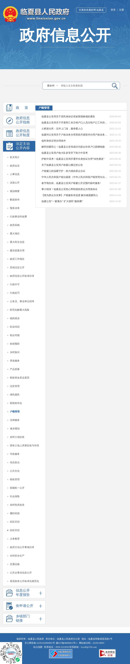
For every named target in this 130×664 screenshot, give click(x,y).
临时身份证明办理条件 (54, 140)
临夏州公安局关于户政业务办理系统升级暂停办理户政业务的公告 (75, 134)
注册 (121, 9)
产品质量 (15, 369)
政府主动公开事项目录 (22, 547)
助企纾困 (15, 335)
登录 (113, 9)
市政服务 (15, 454)
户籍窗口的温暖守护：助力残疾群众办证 (63, 171)
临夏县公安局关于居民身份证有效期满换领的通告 (68, 116)
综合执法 (15, 462)
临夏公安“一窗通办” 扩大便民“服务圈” (62, 201)
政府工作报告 (17, 259)
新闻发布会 (16, 403)
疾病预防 (15, 343)
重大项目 (15, 233)
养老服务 (15, 360)
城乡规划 (15, 428)
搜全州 (50, 85)
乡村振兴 (15, 352)
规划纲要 (15, 191)
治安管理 (15, 386)
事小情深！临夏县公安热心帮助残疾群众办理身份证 (69, 189)
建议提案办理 (17, 250)
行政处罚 (15, 293)
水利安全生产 (17, 555)
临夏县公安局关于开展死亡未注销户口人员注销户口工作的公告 (75, 122)
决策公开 (15, 182)
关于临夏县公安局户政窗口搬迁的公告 (62, 165)
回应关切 (15, 521)
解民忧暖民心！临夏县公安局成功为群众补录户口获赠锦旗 (73, 146)
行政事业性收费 (18, 216)
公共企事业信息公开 (21, 572)
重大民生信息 (17, 242)
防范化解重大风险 (19, 310)
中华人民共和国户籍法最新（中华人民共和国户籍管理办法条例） (75, 177)
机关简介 (15, 157)
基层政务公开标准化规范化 (24, 581)
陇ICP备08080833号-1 (66, 643)
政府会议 (15, 165)
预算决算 (15, 208)
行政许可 (15, 284)
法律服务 (15, 420)
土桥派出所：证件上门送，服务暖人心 (62, 128)
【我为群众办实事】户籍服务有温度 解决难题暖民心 (70, 195)
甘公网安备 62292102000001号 (40, 643)
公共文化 (15, 471)
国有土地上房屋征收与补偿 (24, 445)
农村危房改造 (17, 505)
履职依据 (15, 513)
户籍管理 (15, 411)
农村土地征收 (17, 437)
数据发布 (15, 199)
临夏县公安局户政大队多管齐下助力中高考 (65, 153)
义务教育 (15, 538)
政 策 (24, 107)
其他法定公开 (17, 267)
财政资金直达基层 (19, 377)
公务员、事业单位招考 (22, 301)
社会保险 (15, 496)
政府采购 (15, 225)
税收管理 (15, 479)
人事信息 (15, 174)
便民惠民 (15, 394)
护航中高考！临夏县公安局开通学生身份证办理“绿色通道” (73, 159)
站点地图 (38, 647)
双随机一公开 (17, 488)
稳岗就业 (15, 318)
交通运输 (15, 564)
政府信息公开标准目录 (22, 276)
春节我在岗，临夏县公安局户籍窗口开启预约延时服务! (71, 183)
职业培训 (15, 326)
